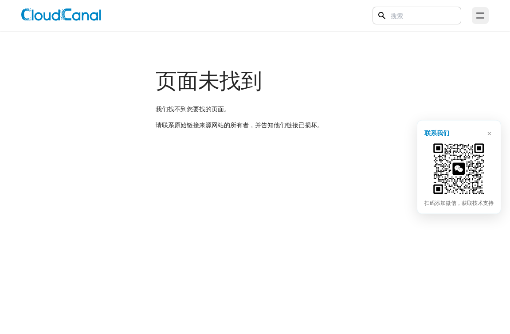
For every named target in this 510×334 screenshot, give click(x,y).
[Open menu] (480, 15)
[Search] (417, 15)
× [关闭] (489, 132)
